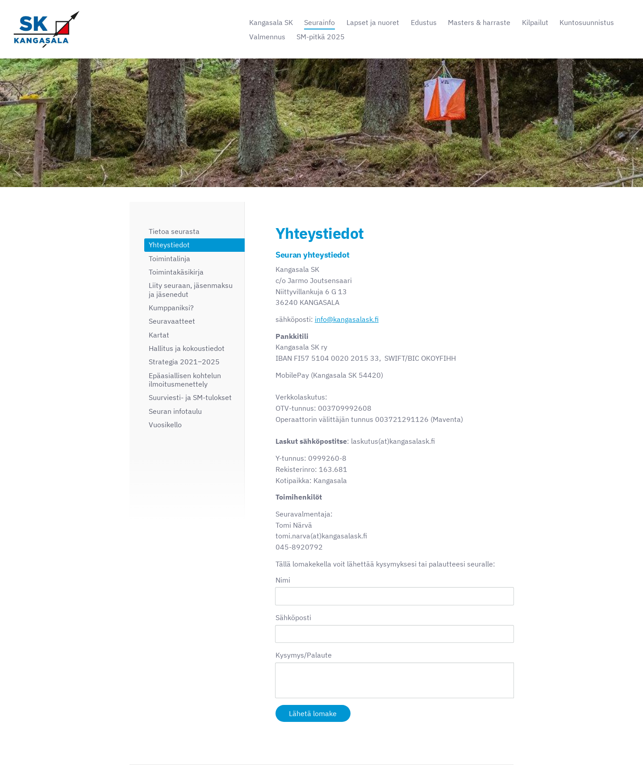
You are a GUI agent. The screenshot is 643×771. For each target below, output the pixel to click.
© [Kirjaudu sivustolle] (133, 745)
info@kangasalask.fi (347, 319)
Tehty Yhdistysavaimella (484, 745)
